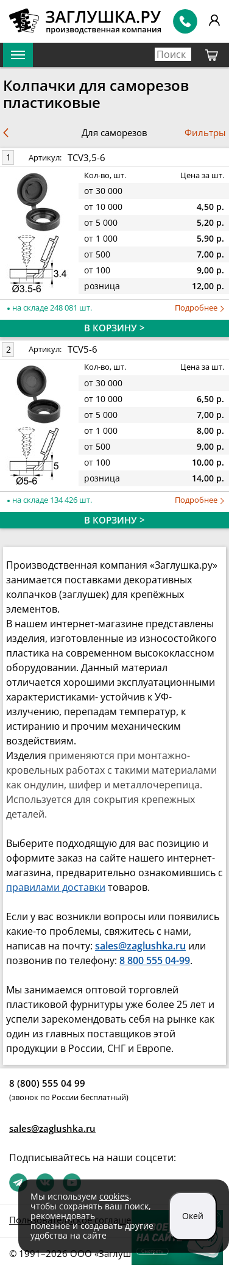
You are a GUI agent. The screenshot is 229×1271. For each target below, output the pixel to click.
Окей (192, 1216)
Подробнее (199, 307)
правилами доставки (55, 887)
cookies (114, 1196)
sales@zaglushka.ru (52, 1128)
